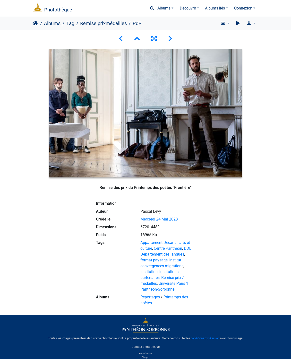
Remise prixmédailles (103, 23)
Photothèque (58, 10)
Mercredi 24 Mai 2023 (159, 219)
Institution (149, 271)
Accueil (35, 23)
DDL (187, 248)
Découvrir (188, 8)
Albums (164, 8)
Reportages (150, 297)
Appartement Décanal (159, 242)
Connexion (243, 8)
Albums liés (215, 8)
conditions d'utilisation (205, 338)
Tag (70, 23)
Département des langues (162, 254)
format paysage (154, 260)
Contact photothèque (146, 346)
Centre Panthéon (168, 248)
